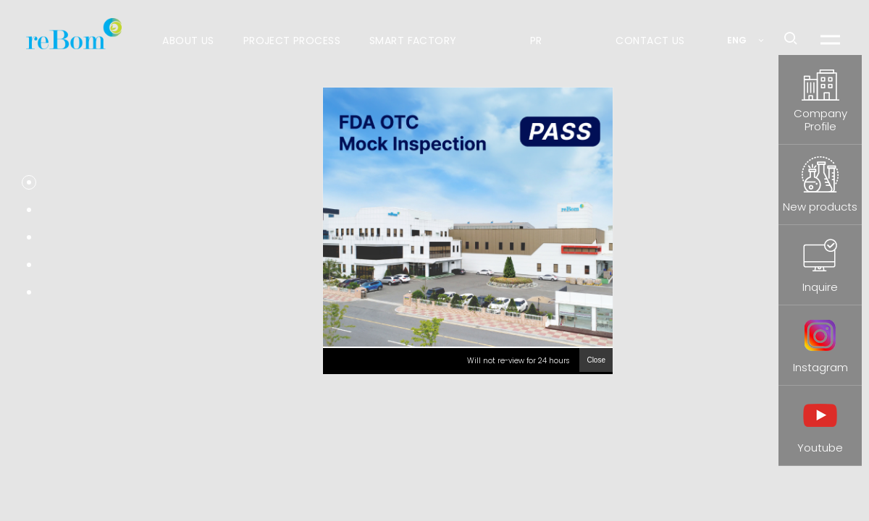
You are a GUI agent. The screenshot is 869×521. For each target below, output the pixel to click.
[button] (29, 182)
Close (596, 360)
